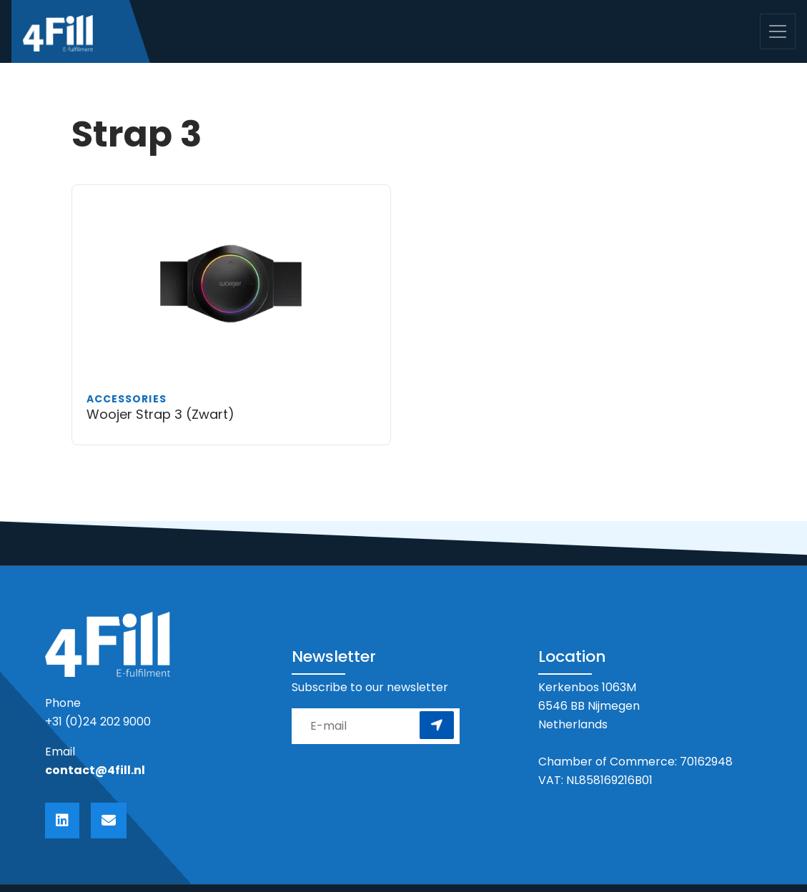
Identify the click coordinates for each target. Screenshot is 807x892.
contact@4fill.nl (95, 770)
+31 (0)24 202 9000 (98, 721)
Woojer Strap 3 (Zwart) (160, 414)
